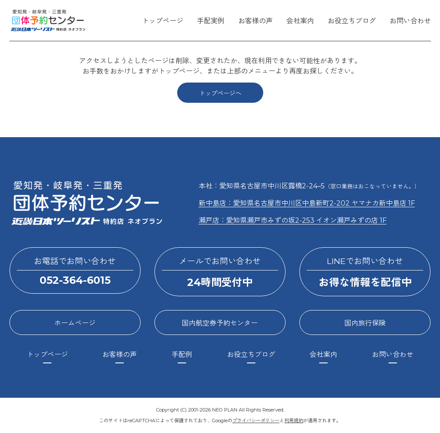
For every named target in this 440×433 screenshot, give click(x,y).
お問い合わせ (410, 21)
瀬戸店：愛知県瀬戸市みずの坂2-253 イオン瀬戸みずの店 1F (293, 220)
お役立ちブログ (352, 21)
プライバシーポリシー (256, 421)
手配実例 (211, 21)
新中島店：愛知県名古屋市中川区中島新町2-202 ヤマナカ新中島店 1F (307, 203)
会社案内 (300, 21)
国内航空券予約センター (220, 323)
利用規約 (293, 421)
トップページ (162, 21)
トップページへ (220, 93)
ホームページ (74, 323)
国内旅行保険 (365, 323)
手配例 (182, 354)
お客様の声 (255, 21)
